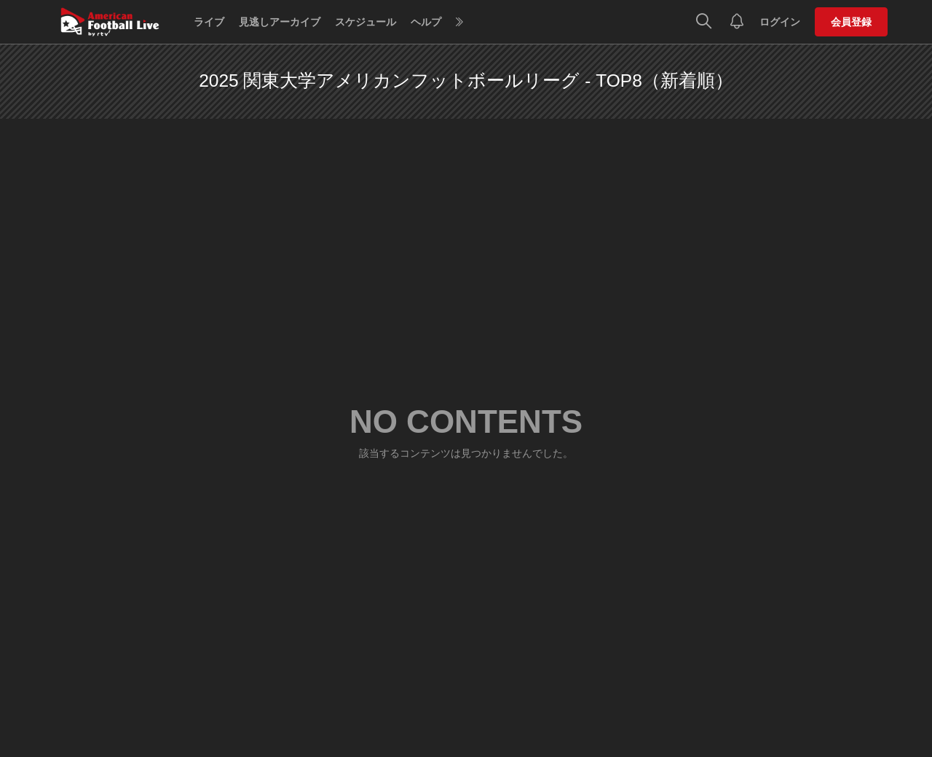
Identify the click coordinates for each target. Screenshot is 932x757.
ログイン (779, 22)
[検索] (703, 22)
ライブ (209, 22)
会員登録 (851, 22)
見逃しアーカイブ (279, 22)
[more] (459, 22)
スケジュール (365, 22)
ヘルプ (426, 22)
